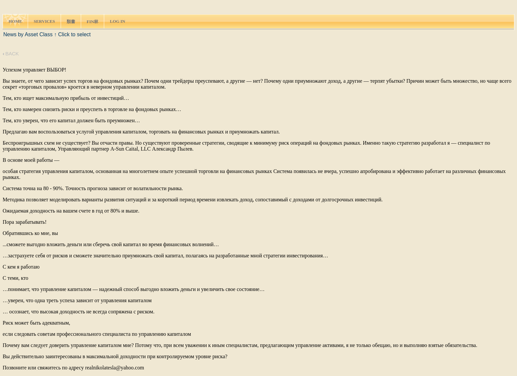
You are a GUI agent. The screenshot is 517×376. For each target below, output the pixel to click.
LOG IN (117, 21)
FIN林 (92, 21)
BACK (11, 53)
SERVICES (44, 21)
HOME (15, 21)
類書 (71, 21)
